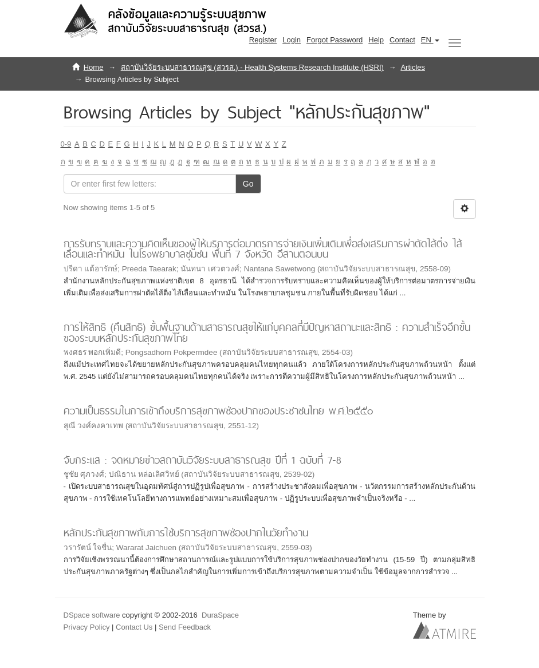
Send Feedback (185, 627)
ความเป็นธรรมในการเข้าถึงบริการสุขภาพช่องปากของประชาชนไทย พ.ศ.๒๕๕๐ (218, 411)
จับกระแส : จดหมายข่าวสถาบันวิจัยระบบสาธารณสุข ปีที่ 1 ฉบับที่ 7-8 (202, 460)
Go (248, 183)
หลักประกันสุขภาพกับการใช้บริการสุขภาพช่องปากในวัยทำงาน (186, 532)
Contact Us (134, 627)
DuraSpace (220, 615)
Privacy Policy (87, 627)
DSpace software (92, 615)
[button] (430, 40)
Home (94, 67)
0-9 (66, 144)
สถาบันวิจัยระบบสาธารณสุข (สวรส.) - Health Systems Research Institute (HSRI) (252, 67)
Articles (412, 67)
